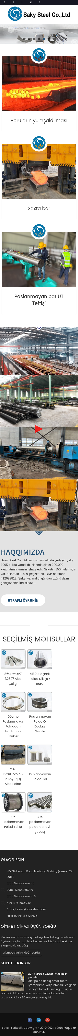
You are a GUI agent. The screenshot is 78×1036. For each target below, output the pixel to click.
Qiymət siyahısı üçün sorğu (21, 953)
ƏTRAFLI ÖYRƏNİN (23, 600)
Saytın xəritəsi (11, 1028)
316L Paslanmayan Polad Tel (40, 774)
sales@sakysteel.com (31, 909)
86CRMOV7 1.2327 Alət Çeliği (13, 679)
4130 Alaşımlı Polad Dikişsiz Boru (39, 679)
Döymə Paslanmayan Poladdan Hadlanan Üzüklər (13, 726)
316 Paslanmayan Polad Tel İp (13, 822)
